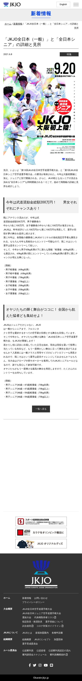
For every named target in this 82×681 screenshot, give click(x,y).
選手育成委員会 (30, 643)
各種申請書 (57, 632)
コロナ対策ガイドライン (49, 626)
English (63, 4)
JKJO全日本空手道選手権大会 (37, 609)
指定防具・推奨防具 (32, 621)
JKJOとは (27, 632)
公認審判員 (27, 650)
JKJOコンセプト (42, 639)
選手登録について (54, 621)
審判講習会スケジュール (34, 654)
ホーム (8, 24)
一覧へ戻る (41, 409)
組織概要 (26, 639)
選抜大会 (26, 617)
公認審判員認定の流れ (59, 650)
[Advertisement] (41, 465)
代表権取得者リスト (45, 617)
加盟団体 (58, 639)
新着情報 (17, 24)
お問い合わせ (41, 598)
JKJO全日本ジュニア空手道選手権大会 (41, 613)
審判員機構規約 (59, 654)
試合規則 (27, 626)
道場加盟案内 (42, 632)
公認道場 (40, 650)
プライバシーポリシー (33, 602)
